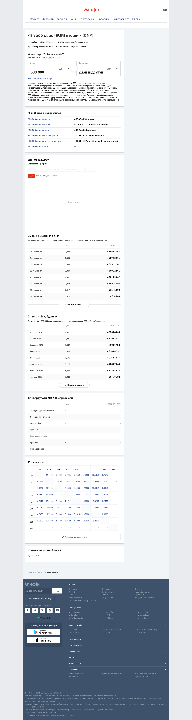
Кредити (62, 19)
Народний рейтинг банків (144, 598)
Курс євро (138, 589)
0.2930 (59, 501)
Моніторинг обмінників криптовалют (82, 601)
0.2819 (40, 494)
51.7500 (49, 488)
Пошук (57, 591)
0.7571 (105, 475)
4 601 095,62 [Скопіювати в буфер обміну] (113, 277)
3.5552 (77, 475)
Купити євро (106, 632)
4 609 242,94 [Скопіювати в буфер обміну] (113, 283)
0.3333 (86, 481)
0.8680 (59, 475)
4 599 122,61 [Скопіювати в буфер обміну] (113, 258)
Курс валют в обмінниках (111, 630)
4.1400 (77, 488)
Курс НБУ (72, 592)
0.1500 (68, 514)
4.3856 (68, 488)
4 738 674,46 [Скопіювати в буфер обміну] (113, 364)
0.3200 (77, 508)
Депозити (48, 19)
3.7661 (68, 475)
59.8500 (49, 521)
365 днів (46, 176)
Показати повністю (74, 304)
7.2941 (96, 494)
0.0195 (59, 481)
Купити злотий (140, 632)
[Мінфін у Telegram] (35, 610)
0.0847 (68, 481)
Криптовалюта (120, 19)
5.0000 (86, 501)
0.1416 (77, 514)
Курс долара (106, 589)
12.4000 (49, 494)
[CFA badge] (31, 686)
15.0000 (49, 501)
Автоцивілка (73, 677)
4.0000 (50, 508)
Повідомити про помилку (39, 598)
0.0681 (105, 508)
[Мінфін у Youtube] (57, 610)
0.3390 (68, 508)
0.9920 (77, 494)
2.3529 (96, 508)
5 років (54, 176)
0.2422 (59, 494)
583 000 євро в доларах (39, 119)
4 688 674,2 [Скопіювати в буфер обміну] (114, 345)
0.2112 (105, 494)
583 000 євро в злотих (39, 125)
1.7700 (50, 514)
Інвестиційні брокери (143, 592)
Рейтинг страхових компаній (145, 674)
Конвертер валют (75, 598)
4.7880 (77, 521)
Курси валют (33, 556)
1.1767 (40, 488)
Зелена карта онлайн (77, 674)
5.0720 (68, 521)
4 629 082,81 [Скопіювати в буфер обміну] (113, 338)
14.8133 (86, 475)
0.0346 (59, 514)
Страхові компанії (141, 677)
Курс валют (73, 589)
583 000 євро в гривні (38, 130)
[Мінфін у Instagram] (50, 610)
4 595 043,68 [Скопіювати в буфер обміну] (113, 251)
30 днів (38, 176)
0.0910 (40, 508)
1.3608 (40, 521)
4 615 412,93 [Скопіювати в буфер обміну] (113, 290)
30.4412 (95, 488)
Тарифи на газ (140, 595)
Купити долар (74, 632)
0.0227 (40, 481)
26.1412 (95, 475)
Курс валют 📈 (40, 572)
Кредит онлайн (107, 598)
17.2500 (86, 488)
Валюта (34, 19)
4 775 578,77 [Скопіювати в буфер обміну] (113, 358)
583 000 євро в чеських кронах (43, 136)
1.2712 (68, 501)
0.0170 (105, 481)
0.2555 (105, 501)
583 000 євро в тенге (38, 147)
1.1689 (59, 521)
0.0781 (59, 508)
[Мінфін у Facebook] (27, 610)
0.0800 (77, 481)
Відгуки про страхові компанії (113, 674)
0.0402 (40, 514)
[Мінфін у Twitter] (42, 610)
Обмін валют (74, 630)
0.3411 (40, 501)
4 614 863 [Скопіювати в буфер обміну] (115, 296)
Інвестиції (103, 19)
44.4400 (49, 475)
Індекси (136, 19)
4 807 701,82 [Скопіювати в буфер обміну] (113, 377)
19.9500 (86, 521)
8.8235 (96, 501)
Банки (73, 19)
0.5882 (96, 481)
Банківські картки (108, 592)
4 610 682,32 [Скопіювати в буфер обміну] (113, 351)
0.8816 (105, 488)
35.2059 (95, 521)
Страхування (86, 19)
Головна (30, 572)
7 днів (31, 176)
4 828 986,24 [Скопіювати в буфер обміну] (113, 370)
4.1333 (86, 494)
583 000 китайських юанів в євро (40, 79)
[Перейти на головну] (96, 10)
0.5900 (86, 514)
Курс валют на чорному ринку (146, 630)
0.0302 (105, 514)
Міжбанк (72, 595)
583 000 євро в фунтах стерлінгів (44, 141)
